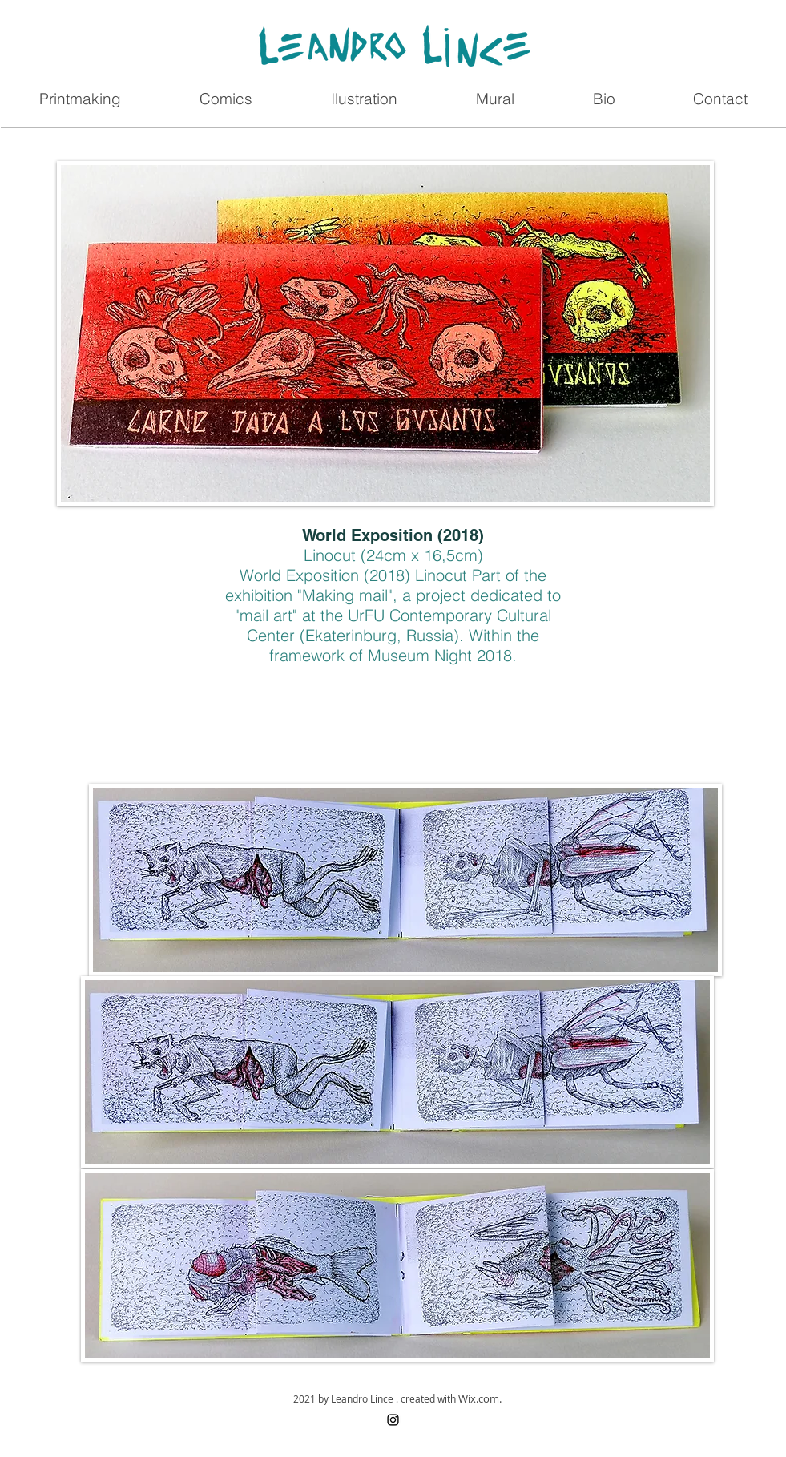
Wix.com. (480, 1398)
